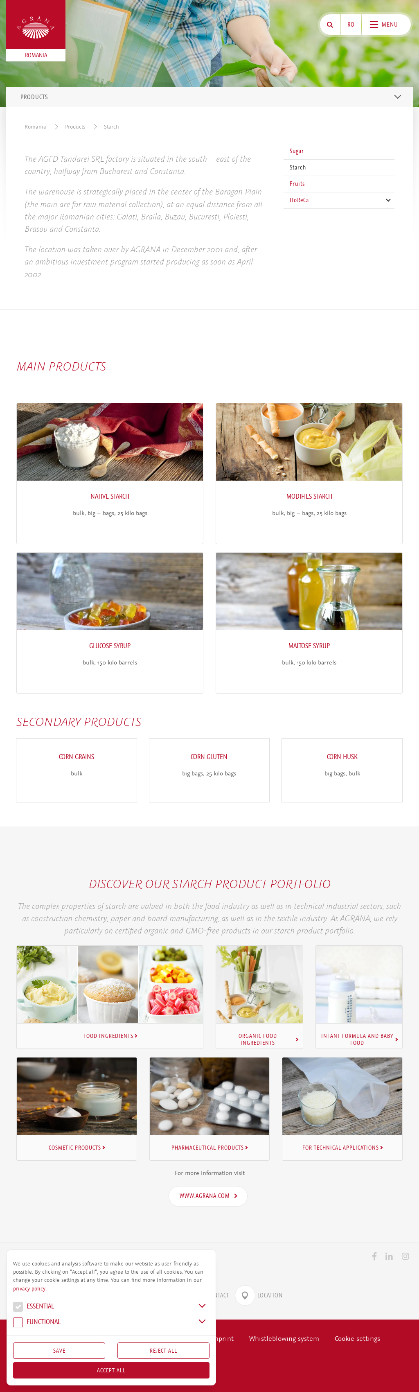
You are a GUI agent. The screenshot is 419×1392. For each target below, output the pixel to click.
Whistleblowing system (284, 1336)
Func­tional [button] (37, 1322)
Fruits (297, 184)
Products (75, 126)
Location (259, 1293)
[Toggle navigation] (398, 96)
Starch (111, 126)
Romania (35, 126)
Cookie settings (357, 1336)
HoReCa (299, 200)
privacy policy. (30, 1289)
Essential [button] (33, 1307)
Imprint (222, 1336)
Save (59, 1350)
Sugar (297, 151)
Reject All (163, 1350)
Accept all (111, 1370)
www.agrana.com (205, 1194)
